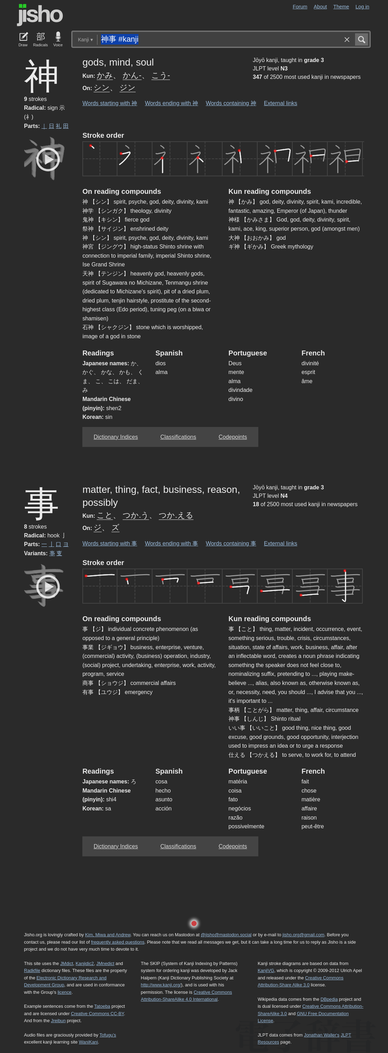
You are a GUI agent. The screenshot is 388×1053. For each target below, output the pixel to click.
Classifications (178, 437)
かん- (132, 75)
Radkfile (32, 970)
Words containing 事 (231, 543)
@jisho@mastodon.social (226, 934)
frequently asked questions (117, 942)
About (320, 6)
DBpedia (329, 999)
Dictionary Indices (116, 437)
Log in (362, 6)
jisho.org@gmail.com (304, 934)
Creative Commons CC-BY (97, 1013)
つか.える (176, 515)
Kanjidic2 (85, 963)
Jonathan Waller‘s (321, 1035)
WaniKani (88, 1042)
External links (280, 103)
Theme (341, 6)
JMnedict (105, 963)
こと (105, 515)
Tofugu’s (108, 1035)
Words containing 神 (231, 103)
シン (102, 87)
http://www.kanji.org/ (161, 984)
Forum (300, 6)
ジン (128, 87)
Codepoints (233, 437)
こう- (160, 75)
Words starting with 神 (109, 103)
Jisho (40, 15)
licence (64, 992)
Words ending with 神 (171, 103)
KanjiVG (266, 970)
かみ (105, 75)
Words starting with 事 (109, 543)
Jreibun (58, 1020)
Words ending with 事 (171, 543)
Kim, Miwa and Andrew (107, 934)
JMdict (66, 963)
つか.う (136, 515)
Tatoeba (102, 1006)
